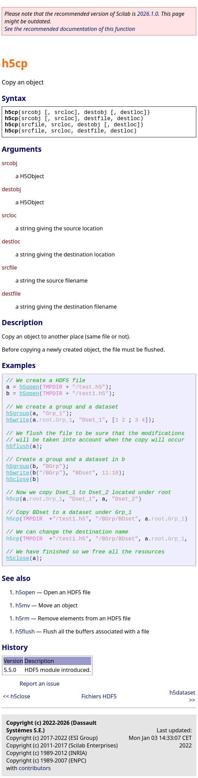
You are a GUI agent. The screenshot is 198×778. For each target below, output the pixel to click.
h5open (29, 387)
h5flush (17, 447)
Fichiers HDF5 (99, 696)
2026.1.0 (147, 14)
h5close (17, 480)
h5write (17, 420)
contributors (35, 768)
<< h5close (16, 696)
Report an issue (39, 683)
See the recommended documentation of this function (69, 29)
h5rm (22, 618)
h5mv (22, 605)
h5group (17, 414)
